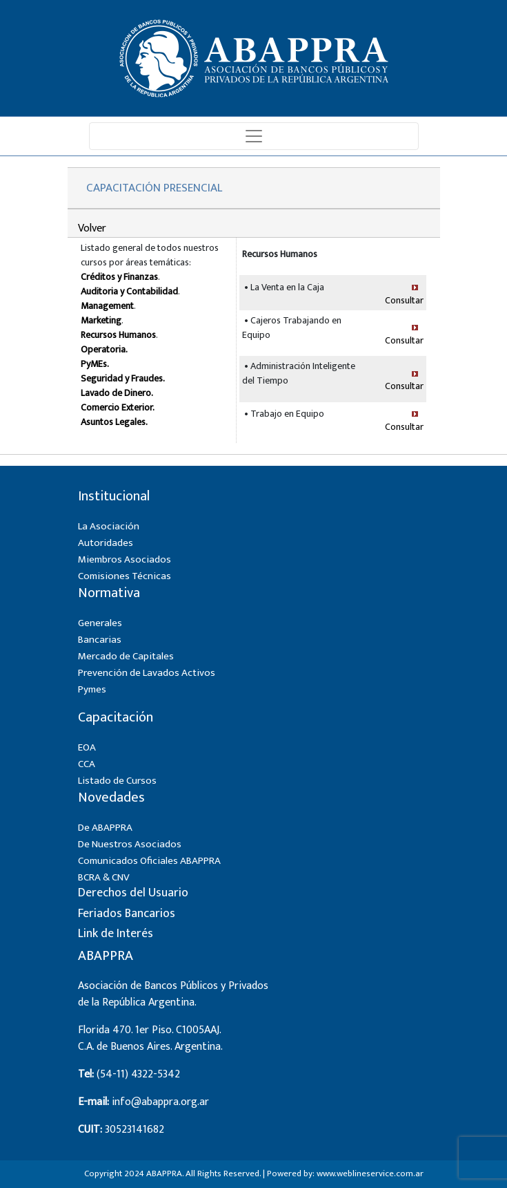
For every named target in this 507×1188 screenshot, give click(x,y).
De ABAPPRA (105, 827)
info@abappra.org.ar (160, 1102)
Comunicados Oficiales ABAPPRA (149, 860)
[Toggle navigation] (254, 136)
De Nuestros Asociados (129, 844)
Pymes (92, 689)
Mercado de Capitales (126, 656)
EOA (87, 747)
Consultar (404, 300)
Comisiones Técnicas (124, 576)
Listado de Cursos (117, 780)
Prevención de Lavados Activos (146, 672)
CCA (86, 764)
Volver (92, 228)
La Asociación (108, 526)
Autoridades (105, 542)
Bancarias (99, 639)
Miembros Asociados (124, 559)
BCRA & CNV (104, 877)
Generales (100, 623)
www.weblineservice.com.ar (370, 1173)
